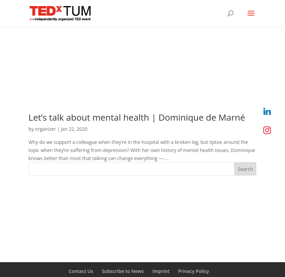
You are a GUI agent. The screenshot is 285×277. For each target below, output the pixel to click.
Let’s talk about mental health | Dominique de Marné (137, 117)
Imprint (160, 271)
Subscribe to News (123, 271)
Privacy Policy (193, 271)
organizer (45, 129)
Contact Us (80, 271)
